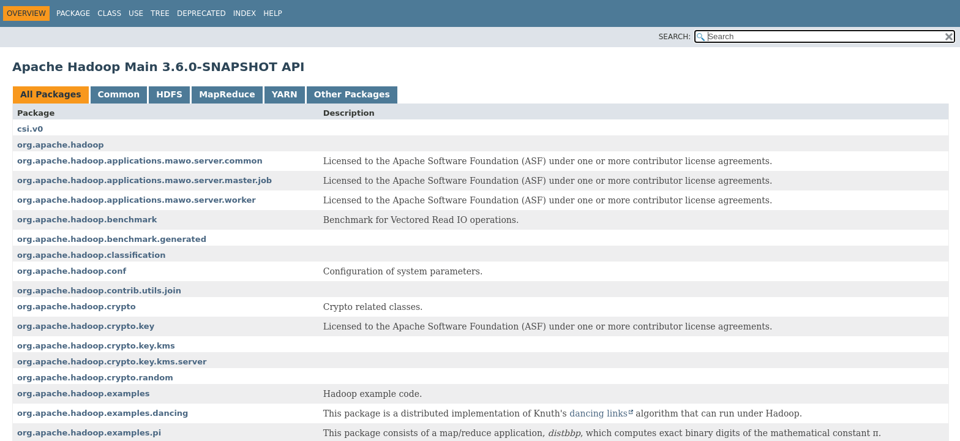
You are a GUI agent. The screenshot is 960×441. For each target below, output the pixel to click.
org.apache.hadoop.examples (83, 393)
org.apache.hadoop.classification (91, 255)
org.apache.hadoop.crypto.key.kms (96, 345)
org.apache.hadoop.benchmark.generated (111, 239)
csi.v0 (30, 129)
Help (272, 13)
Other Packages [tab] (352, 94)
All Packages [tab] (50, 94)
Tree (160, 13)
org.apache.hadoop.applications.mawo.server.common (140, 160)
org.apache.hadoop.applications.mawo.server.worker (136, 200)
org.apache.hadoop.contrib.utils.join (99, 290)
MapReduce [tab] (227, 94)
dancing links (598, 413)
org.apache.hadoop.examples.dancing (102, 413)
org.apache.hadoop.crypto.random (95, 377)
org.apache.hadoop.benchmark (87, 219)
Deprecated (201, 13)
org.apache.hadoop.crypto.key (85, 326)
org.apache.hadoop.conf (71, 271)
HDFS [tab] (169, 94)
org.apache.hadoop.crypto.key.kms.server (111, 361)
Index (245, 13)
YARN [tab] (285, 94)
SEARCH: (675, 36)
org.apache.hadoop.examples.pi (89, 432)
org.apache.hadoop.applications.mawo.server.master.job (144, 180)
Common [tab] (119, 94)
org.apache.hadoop (60, 144)
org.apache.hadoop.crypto (76, 306)
